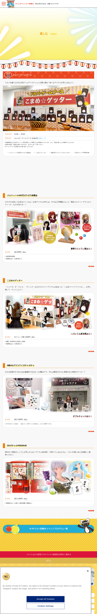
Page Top (48, 560)
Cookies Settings (46, 606)
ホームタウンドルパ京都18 (24, 4)
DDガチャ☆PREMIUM (82, 152)
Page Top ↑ (91, 266)
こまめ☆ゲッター (41, 152)
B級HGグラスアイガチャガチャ (61, 152)
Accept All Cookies (45, 599)
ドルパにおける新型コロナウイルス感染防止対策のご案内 (47, 554)
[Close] (88, 571)
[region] (45, 590)
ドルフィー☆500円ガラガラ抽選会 (20, 152)
